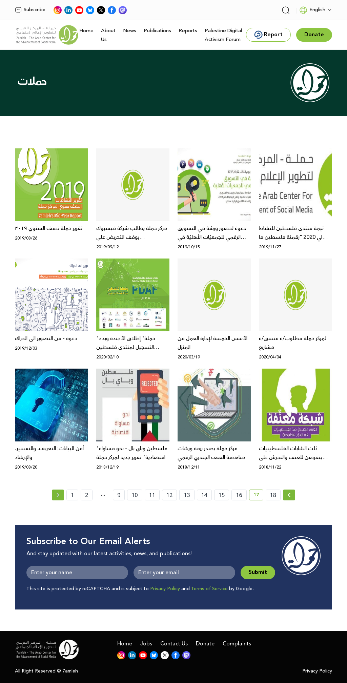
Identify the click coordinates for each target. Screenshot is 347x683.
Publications (157, 31)
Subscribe (30, 10)
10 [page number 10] (134, 495)
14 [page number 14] (204, 495)
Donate (205, 644)
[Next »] (289, 495)
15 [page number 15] (222, 495)
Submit (258, 572)
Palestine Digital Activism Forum (223, 35)
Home (86, 31)
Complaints (237, 644)
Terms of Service (209, 589)
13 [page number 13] (187, 495)
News (129, 31)
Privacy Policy (165, 589)
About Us (108, 35)
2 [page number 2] (86, 495)
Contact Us (174, 644)
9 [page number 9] (118, 495)
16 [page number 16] (239, 495)
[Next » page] (289, 495)
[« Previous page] (58, 495)
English (312, 10)
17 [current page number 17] (258, 496)
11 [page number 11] (152, 495)
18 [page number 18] (273, 495)
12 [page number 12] (169, 495)
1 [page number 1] (72, 495)
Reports (188, 31)
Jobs (146, 644)
